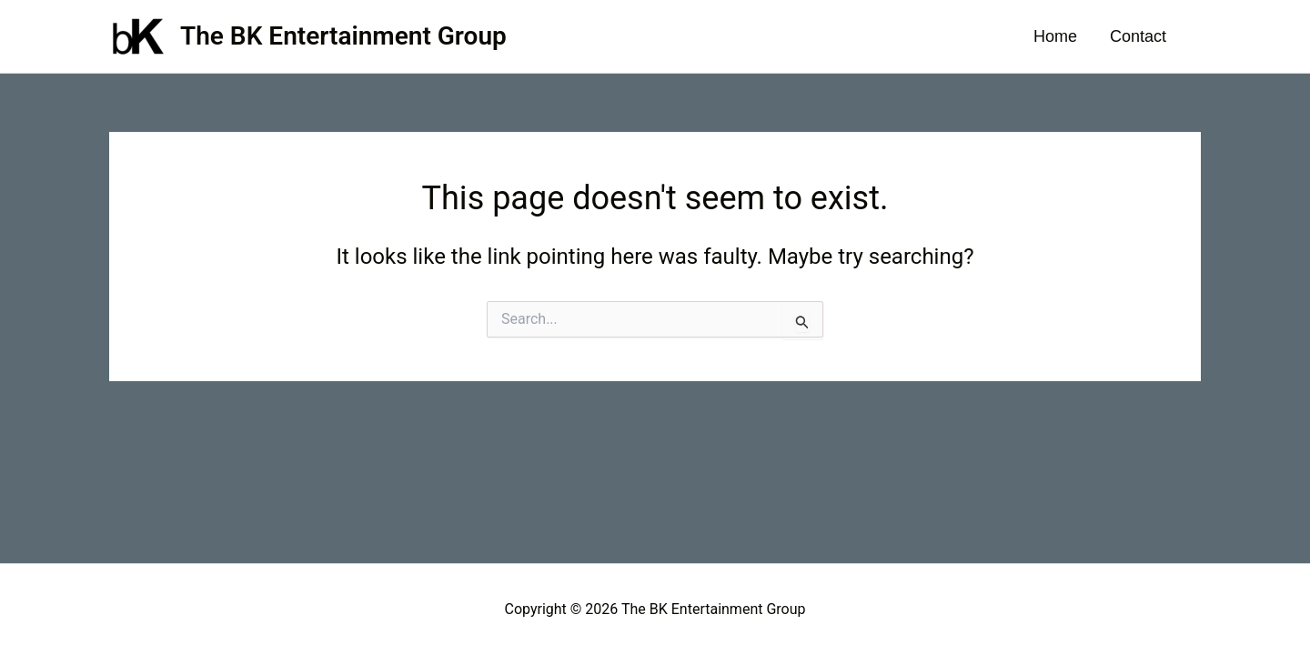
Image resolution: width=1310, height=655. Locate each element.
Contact (1138, 36)
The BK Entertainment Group (343, 36)
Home (1055, 36)
